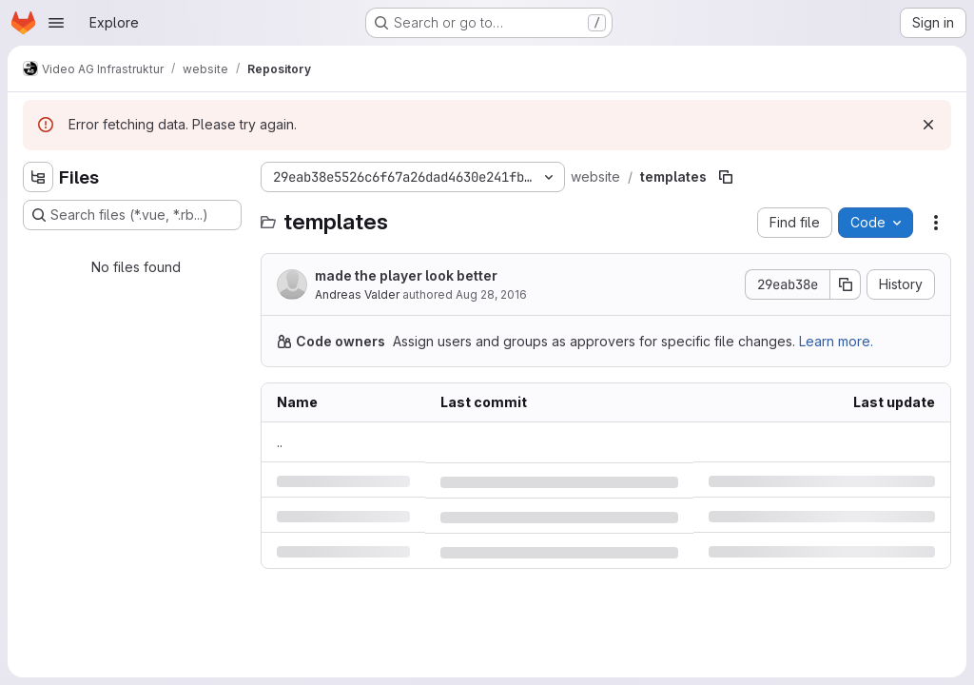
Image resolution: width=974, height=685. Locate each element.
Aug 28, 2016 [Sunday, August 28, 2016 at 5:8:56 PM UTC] (491, 294)
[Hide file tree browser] (38, 177)
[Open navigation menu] (56, 23)
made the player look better (406, 275)
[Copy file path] (726, 177)
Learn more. (836, 341)
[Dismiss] (928, 124)
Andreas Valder (357, 294)
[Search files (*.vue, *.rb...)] (132, 215)
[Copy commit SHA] (845, 284)
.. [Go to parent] (279, 442)
